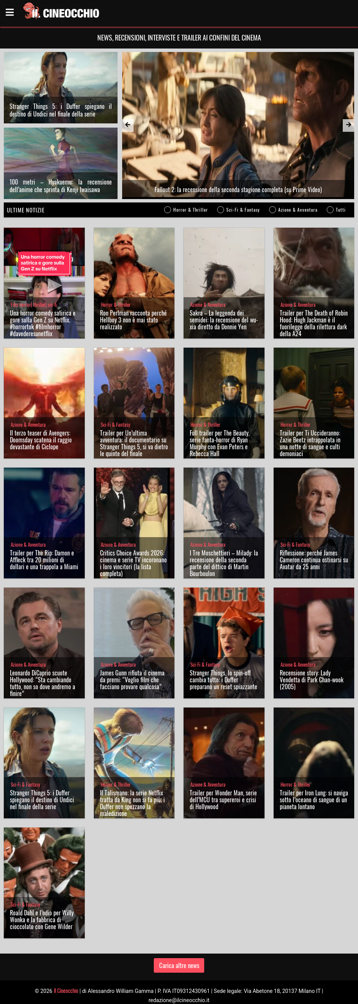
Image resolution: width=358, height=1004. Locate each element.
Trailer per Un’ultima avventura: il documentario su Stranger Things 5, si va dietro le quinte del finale (134, 443)
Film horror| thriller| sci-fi (33, 304)
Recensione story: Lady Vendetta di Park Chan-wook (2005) (311, 679)
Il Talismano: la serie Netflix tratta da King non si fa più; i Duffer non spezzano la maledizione (132, 803)
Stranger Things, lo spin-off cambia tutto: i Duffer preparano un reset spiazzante (223, 679)
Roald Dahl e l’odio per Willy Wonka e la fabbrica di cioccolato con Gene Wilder (42, 919)
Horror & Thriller (190, 209)
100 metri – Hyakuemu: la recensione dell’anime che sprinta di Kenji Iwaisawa (61, 185)
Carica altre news (179, 965)
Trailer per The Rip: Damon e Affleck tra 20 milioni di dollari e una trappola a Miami (44, 559)
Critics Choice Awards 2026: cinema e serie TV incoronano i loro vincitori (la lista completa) (133, 563)
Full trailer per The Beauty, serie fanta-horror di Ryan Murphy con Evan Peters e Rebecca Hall (220, 443)
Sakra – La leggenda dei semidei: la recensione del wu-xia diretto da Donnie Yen (224, 319)
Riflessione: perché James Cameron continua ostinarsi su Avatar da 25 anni (314, 559)
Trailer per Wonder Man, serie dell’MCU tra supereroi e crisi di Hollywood (223, 799)
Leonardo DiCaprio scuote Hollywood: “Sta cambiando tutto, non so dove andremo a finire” (42, 683)
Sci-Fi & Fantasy (243, 209)
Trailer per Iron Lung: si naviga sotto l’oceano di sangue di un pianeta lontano (314, 799)
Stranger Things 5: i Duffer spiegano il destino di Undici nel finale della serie (61, 110)
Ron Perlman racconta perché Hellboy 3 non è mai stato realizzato (133, 319)
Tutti (341, 209)
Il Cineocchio (66, 990)
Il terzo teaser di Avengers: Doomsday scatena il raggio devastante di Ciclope (41, 439)
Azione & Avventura (298, 209)
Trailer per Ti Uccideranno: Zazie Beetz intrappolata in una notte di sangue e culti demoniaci (310, 443)
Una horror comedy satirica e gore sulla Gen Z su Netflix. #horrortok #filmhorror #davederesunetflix (43, 323)
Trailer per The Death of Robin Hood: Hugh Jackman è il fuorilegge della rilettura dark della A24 (314, 323)
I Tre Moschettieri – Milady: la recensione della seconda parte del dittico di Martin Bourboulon (224, 563)
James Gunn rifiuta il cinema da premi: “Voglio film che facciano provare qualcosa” (132, 679)
